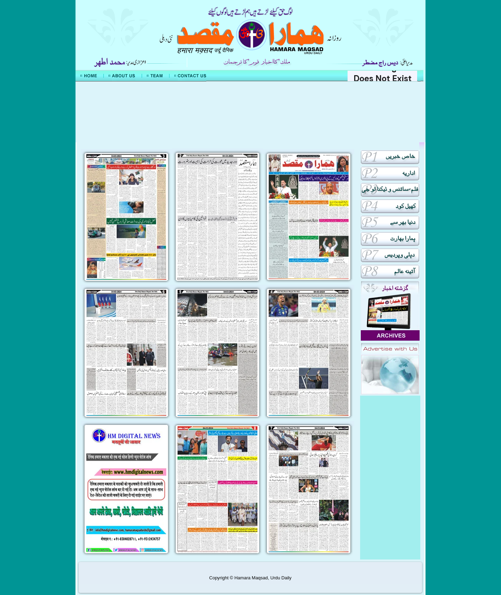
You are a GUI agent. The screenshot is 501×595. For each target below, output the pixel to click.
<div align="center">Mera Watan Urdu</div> (250, 112)
